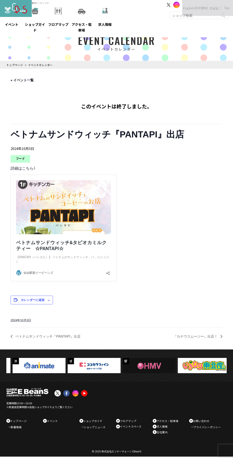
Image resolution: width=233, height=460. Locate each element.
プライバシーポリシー (209, 429)
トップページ (14, 65)
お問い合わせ (202, 421)
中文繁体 (197, 5)
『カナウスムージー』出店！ (195, 336)
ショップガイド (94, 421)
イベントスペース (132, 428)
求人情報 (163, 428)
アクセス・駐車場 (169, 421)
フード (20, 158)
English (184, 5)
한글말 (210, 5)
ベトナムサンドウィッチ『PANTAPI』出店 (47, 336)
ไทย (222, 5)
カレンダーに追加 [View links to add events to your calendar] (32, 300)
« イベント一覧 (22, 80)
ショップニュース (97, 429)
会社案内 (163, 434)
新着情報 (18, 429)
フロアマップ (129, 421)
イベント (53, 421)
